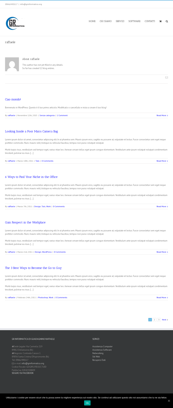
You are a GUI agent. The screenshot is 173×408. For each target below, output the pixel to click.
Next (164, 319)
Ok (87, 403)
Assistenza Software (102, 349)
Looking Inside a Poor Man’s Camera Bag (31, 131)
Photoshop (43, 297)
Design (37, 206)
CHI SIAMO (106, 21)
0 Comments (47, 160)
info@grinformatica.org (31, 4)
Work (48, 206)
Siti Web (96, 356)
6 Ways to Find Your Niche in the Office (31, 177)
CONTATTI (150, 21)
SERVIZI (120, 21)
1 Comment (62, 115)
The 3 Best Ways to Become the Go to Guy (33, 268)
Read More (161, 115)
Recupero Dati (99, 359)
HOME (92, 21)
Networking (97, 353)
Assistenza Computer (102, 346)
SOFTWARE (134, 21)
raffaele (11, 115)
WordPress (47, 251)
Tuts (37, 160)
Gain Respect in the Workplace (25, 222)
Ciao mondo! (13, 99)
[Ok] (168, 400)
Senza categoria (47, 115)
